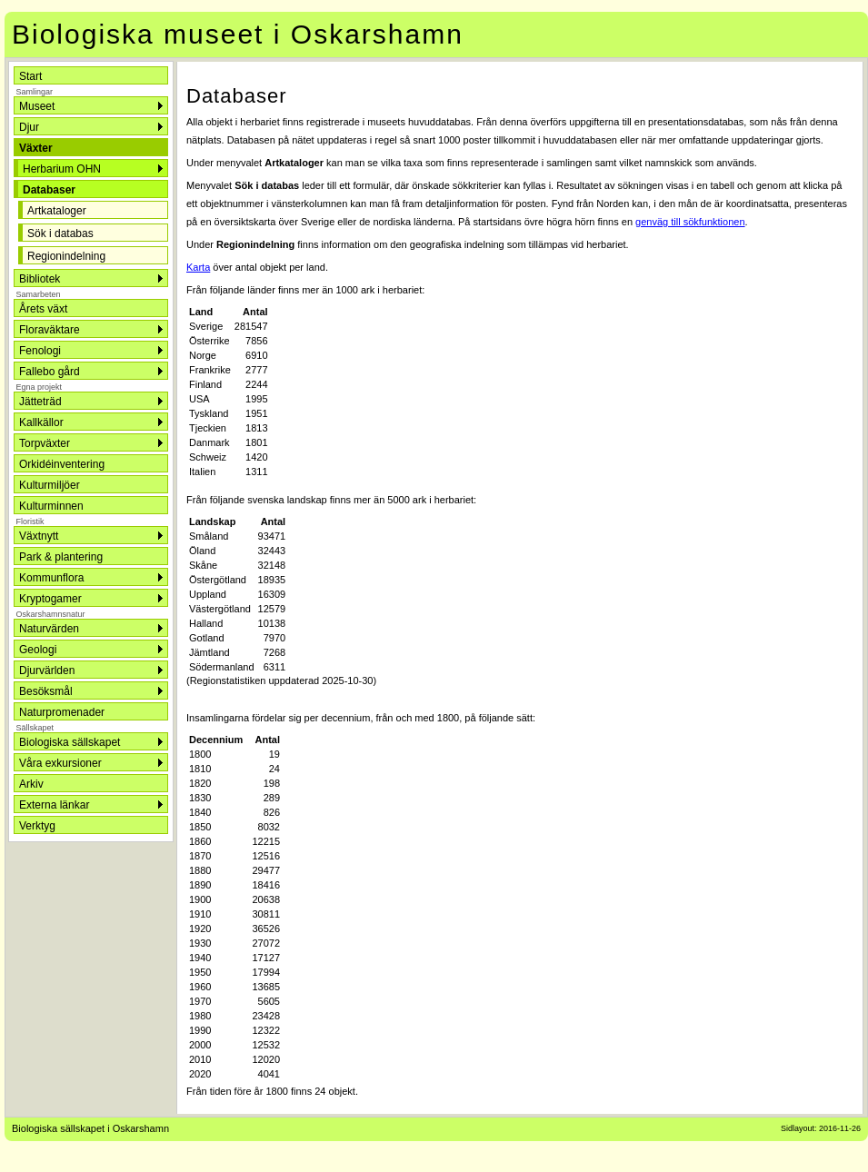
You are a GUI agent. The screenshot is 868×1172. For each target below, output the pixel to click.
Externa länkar (54, 805)
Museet (37, 106)
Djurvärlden (47, 670)
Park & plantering (61, 557)
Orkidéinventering (62, 464)
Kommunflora (51, 577)
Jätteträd (40, 401)
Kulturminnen (51, 506)
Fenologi (40, 350)
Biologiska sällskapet (69, 742)
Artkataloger (56, 210)
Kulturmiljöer (49, 485)
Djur (29, 127)
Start (30, 76)
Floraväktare (49, 329)
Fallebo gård (49, 371)
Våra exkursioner (60, 763)
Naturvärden (49, 628)
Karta (198, 267)
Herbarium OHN (62, 169)
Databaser (49, 190)
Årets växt (43, 309)
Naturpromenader (62, 712)
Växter (36, 148)
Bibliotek (39, 279)
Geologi (37, 649)
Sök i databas (60, 233)
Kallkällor (41, 422)
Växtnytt (38, 536)
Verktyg (37, 825)
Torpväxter (44, 443)
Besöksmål (46, 691)
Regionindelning (66, 256)
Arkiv (31, 784)
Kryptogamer (50, 598)
